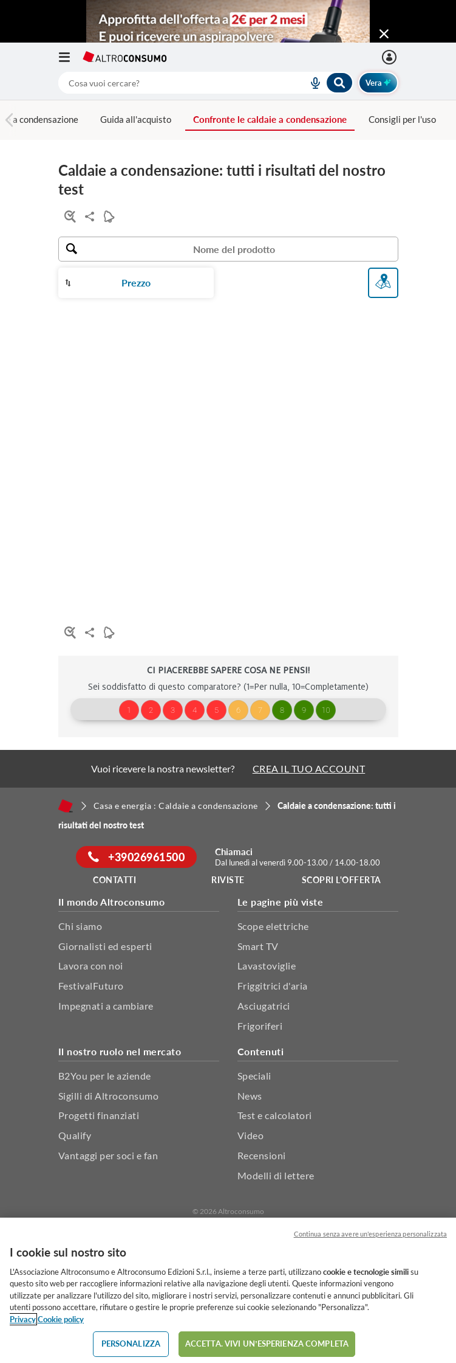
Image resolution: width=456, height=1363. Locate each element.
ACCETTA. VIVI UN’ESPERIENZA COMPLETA (267, 1343)
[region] (228, 1290)
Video (250, 1135)
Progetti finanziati (99, 1115)
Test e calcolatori (274, 1115)
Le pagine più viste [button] (280, 901)
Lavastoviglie (266, 965)
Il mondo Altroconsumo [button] (111, 901)
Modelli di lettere (276, 1175)
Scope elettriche (273, 926)
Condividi (87, 216)
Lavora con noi (90, 965)
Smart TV (258, 946)
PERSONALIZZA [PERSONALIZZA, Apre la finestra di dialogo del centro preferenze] (131, 1343)
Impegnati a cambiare (106, 1005)
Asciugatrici (263, 1005)
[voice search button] (311, 82)
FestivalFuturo (91, 985)
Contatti (114, 880)
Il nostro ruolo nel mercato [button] (120, 1051)
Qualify (75, 1135)
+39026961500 (136, 857)
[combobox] (205, 83)
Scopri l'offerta (341, 880)
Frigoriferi (260, 1026)
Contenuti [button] (260, 1051)
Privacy (23, 1319)
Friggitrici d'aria (272, 985)
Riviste (228, 880)
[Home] (65, 806)
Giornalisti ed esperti (105, 946)
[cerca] (169, 82)
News (249, 1095)
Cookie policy (61, 1319)
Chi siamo (80, 926)
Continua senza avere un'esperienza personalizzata (370, 1234)
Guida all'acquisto (135, 119)
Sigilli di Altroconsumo (108, 1095)
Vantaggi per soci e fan (108, 1155)
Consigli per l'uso (402, 119)
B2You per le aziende (104, 1075)
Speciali (254, 1075)
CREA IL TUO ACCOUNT (309, 768)
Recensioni (261, 1155)
